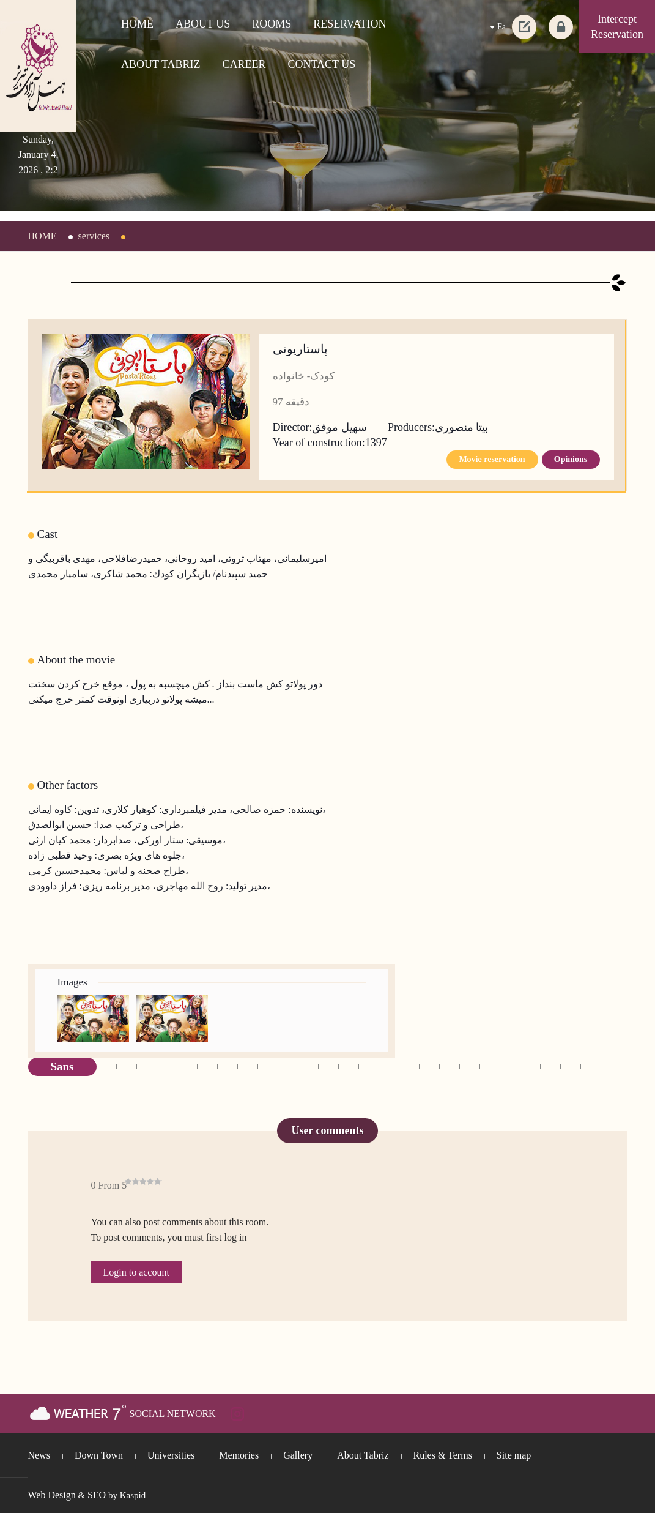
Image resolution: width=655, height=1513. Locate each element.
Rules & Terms (442, 1455)
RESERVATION (349, 24)
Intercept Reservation (617, 26)
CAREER (243, 64)
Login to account (136, 1272)
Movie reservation (492, 459)
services (94, 236)
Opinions (570, 459)
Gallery (298, 1455)
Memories (239, 1455)
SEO (96, 1495)
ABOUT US (203, 24)
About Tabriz (362, 1455)
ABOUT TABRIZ (160, 64)
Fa (501, 26)
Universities (170, 1455)
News (39, 1455)
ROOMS (271, 24)
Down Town (99, 1455)
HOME (137, 24)
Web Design (52, 1495)
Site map (514, 1455)
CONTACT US (322, 64)
